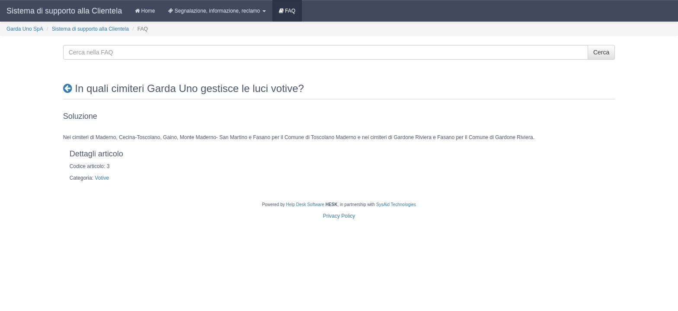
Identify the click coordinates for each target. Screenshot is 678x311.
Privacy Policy (339, 216)
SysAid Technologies (396, 204)
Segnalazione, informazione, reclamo (217, 11)
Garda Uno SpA (24, 29)
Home (145, 11)
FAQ (287, 11)
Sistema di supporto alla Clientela (64, 10)
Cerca (601, 52)
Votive (102, 178)
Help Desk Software (305, 204)
